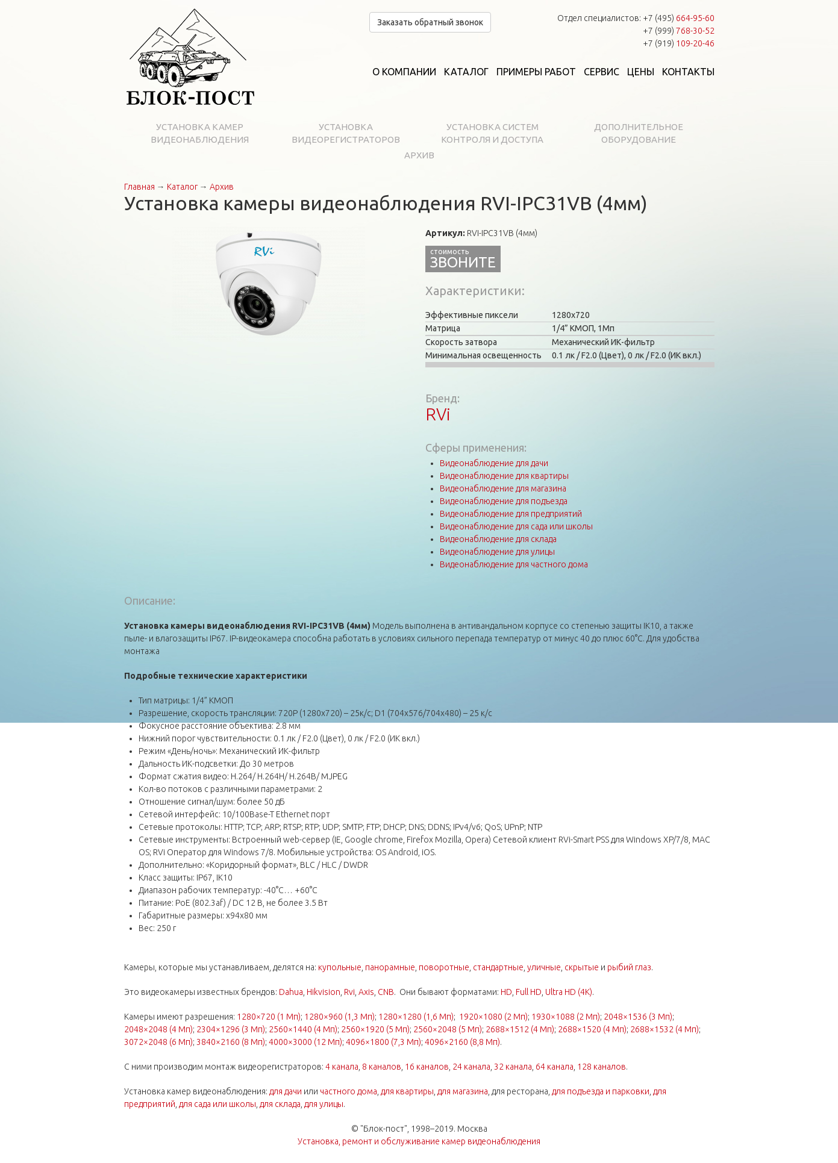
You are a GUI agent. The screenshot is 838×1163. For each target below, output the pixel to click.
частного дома (348, 1091)
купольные (339, 967)
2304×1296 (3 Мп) (230, 1029)
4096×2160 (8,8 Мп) (462, 1042)
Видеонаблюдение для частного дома (514, 564)
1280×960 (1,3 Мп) (339, 1016)
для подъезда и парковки (600, 1091)
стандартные (498, 967)
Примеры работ (536, 71)
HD (506, 992)
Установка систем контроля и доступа (492, 133)
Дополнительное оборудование (638, 133)
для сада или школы (217, 1104)
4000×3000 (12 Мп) (305, 1042)
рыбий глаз (629, 967)
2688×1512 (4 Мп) (520, 1029)
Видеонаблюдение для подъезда (504, 501)
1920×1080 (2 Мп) (493, 1016)
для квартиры (407, 1091)
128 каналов (601, 1066)
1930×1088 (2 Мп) (565, 1016)
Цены (640, 71)
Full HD (529, 992)
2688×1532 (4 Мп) (664, 1029)
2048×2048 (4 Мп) (158, 1029)
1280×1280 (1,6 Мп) (416, 1016)
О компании (404, 71)
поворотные (444, 967)
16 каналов (427, 1066)
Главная (139, 187)
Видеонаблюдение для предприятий (511, 514)
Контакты (688, 71)
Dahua (291, 992)
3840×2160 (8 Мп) (230, 1042)
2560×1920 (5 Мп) (375, 1029)
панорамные (390, 967)
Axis (366, 992)
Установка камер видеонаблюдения (200, 133)
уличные (544, 967)
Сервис (601, 71)
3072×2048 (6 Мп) (158, 1042)
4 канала (341, 1066)
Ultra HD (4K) (568, 992)
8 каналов (381, 1066)
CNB (386, 992)
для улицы (323, 1104)
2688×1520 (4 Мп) (592, 1029)
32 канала (513, 1066)
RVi (438, 414)
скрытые (581, 967)
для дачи (285, 1091)
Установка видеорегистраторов (346, 133)
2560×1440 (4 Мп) (303, 1029)
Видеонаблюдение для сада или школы (516, 526)
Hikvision (323, 992)
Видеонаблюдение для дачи (494, 463)
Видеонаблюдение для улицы (497, 552)
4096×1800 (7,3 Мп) (383, 1042)
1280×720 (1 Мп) (269, 1016)
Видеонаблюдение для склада (498, 539)
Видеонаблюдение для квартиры (504, 476)
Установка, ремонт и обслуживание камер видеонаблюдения (419, 1141)
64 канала (555, 1066)
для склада (280, 1104)
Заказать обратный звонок (430, 22)
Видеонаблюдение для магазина (503, 488)
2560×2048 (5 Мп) (447, 1029)
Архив (419, 155)
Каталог (466, 71)
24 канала (471, 1066)
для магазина (462, 1091)
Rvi (349, 992)
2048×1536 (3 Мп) (638, 1016)
